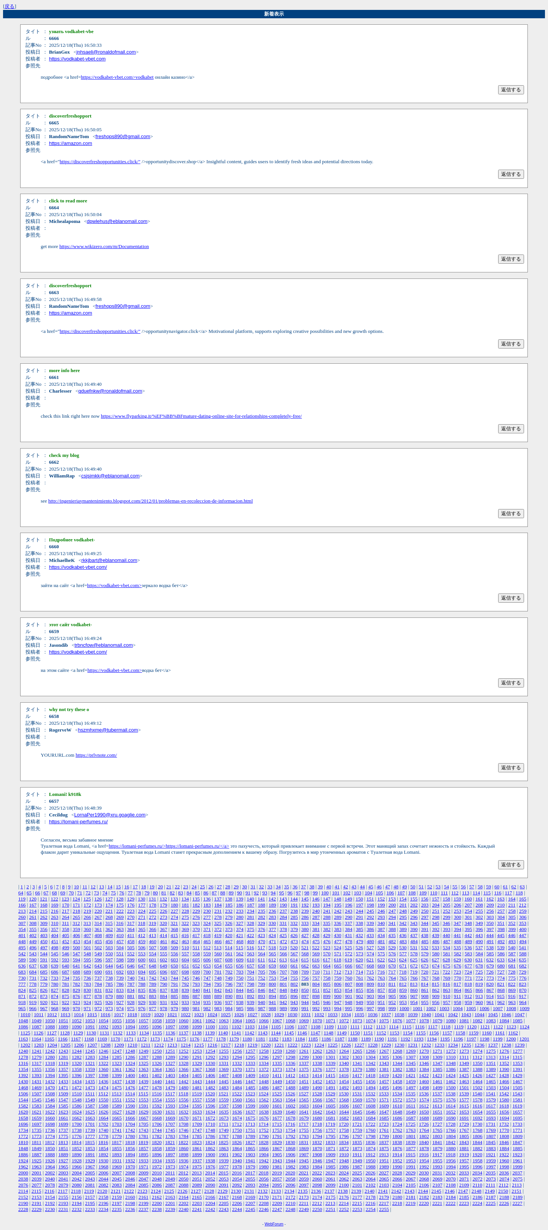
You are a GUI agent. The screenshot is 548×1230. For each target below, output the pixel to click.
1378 (344, 1069)
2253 (357, 1209)
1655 (491, 1112)
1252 (183, 1051)
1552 (130, 1100)
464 (196, 941)
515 (240, 947)
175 (120, 905)
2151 (516, 1191)
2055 (250, 1179)
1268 (397, 1051)
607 (218, 960)
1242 (50, 1051)
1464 (478, 1081)
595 (87, 960)
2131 (249, 1191)
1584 (50, 1106)
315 (109, 923)
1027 (252, 1014)
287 (316, 917)
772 (479, 978)
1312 (477, 1057)
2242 (210, 1209)
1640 (290, 1112)
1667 (143, 1118)
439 (436, 935)
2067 (411, 1179)
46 (379, 886)
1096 (157, 1027)
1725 (411, 1124)
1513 (116, 1093)
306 (523, 917)
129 (131, 899)
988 (272, 1008)
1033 (333, 1014)
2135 (302, 1191)
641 (76, 966)
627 (436, 960)
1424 (451, 1075)
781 (65, 984)
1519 (197, 1093)
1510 (76, 1093)
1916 (424, 1154)
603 (174, 960)
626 (425, 960)
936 (218, 1002)
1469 (36, 1087)
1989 (384, 1167)
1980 (264, 1167)
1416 (344, 1075)
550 (109, 953)
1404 (183, 1075)
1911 (357, 1154)
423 (261, 935)
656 (240, 966)
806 (338, 984)
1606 (344, 1106)
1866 (264, 1148)
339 (370, 923)
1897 (170, 1154)
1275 (491, 1051)
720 (425, 972)
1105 (276, 1027)
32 (261, 886)
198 (370, 905)
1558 (210, 1100)
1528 (317, 1093)
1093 (117, 1027)
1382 (397, 1069)
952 (392, 1002)
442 (468, 935)
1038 (399, 1014)
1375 (304, 1069)
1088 (50, 1027)
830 (87, 990)
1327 (170, 1063)
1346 (424, 1063)
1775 (63, 1136)
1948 (344, 1160)
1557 (197, 1100)
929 (142, 1002)
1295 (250, 1057)
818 (468, 984)
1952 (397, 1160)
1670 (183, 1118)
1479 (170, 1087)
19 (152, 886)
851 (316, 990)
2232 (76, 1209)
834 (131, 990)
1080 (451, 1020)
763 (381, 978)
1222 (293, 1045)
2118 (76, 1191)
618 (337, 960)
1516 (157, 1093)
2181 (411, 1197)
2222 (451, 1203)
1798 (371, 1136)
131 (152, 899)
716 (381, 972)
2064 (371, 1179)
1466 (504, 1081)
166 (22, 905)
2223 (464, 1203)
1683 (357, 1118)
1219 (252, 1045)
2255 (384, 1209)
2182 (424, 1197)
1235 (466, 1045)
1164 (36, 1039)
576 (392, 953)
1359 (90, 1069)
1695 (518, 1118)
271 (142, 917)
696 (163, 972)
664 (327, 966)
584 (479, 953)
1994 (451, 1167)
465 (207, 941)
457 (120, 941)
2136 (316, 1191)
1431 (36, 1081)
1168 (89, 1039)
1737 (63, 1130)
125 (87, 899)
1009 (524, 1008)
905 (392, 996)
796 (229, 984)
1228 (373, 1045)
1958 (478, 1160)
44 (362, 886)
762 (370, 978)
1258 (264, 1051)
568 (305, 953)
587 (512, 953)
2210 (290, 1203)
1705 (143, 1124)
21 (168, 886)
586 (501, 953)
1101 (223, 1027)
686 (55, 972)
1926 (50, 1160)
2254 (371, 1209)
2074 (504, 1179)
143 (283, 899)
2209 (277, 1203)
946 (327, 1002)
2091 (224, 1185)
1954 (424, 1160)
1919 (464, 1154)
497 (44, 947)
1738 (76, 1130)
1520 (210, 1093)
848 (283, 990)
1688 (424, 1118)
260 (22, 917)
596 (98, 960)
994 (338, 1008)
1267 (384, 1051)
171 (76, 905)
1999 (518, 1167)
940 (261, 1002)
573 (359, 953)
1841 (437, 1142)
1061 (197, 1020)
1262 (317, 1051)
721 (436, 972)
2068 (424, 1179)
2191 (36, 1203)
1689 (437, 1118)
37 (303, 886)
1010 (25, 1014)
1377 (331, 1069)
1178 (221, 1039)
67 (45, 893)
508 (163, 947)
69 (63, 893)
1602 (290, 1106)
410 (120, 935)
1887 (36, 1154)
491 (490, 941)
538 (490, 947)
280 (240, 917)
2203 (197, 1203)
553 (142, 953)
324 (207, 923)
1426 (477, 1075)
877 (87, 996)
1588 (103, 1106)
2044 (103, 1179)
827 (55, 990)
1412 (290, 1075)
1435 (90, 1081)
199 (381, 905)
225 (152, 911)
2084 (130, 1185)
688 (76, 972)
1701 (90, 1124)
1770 (504, 1130)
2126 (183, 1191)
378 (283, 929)
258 (512, 911)
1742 (130, 1130)
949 (359, 1002)
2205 (224, 1203)
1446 (237, 1081)
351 (501, 923)
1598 (237, 1106)
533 (436, 947)
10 (76, 886)
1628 (130, 1112)
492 (501, 941)
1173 (155, 1039)
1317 (36, 1063)
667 (359, 966)
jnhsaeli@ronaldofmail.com (106, 52)
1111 (355, 1027)
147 (327, 899)
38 (311, 886)
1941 (250, 1160)
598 (120, 960)
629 (457, 960)
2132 (263, 1191)
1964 (50, 1167)
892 (251, 996)
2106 (424, 1185)
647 (142, 966)
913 (479, 996)
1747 (197, 1130)
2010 (157, 1173)
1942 (264, 1160)
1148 (329, 1033)
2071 (464, 1179)
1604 (317, 1106)
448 (22, 941)
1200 (511, 1039)
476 (327, 941)
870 (523, 990)
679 (490, 966)
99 (315, 893)
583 (468, 953)
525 (348, 947)
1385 (437, 1069)
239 (305, 911)
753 (272, 978)
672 (414, 966)
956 (436, 1002)
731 (33, 978)
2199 (143, 1203)
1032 (319, 1014)
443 (479, 935)
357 (55, 929)
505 (131, 947)
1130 (91, 1033)
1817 (116, 1142)
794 (207, 984)
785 (109, 984)
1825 (223, 1142)
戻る (9, 6)
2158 (103, 1197)
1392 (23, 1075)
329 (261, 923)
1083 (491, 1020)
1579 (491, 1100)
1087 (36, 1027)
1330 (210, 1063)
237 (283, 911)
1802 (424, 1136)
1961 (518, 1160)
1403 (170, 1075)
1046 (506, 1014)
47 (387, 886)
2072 (478, 1179)
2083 (117, 1185)
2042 (76, 1179)
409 (109, 935)
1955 (437, 1160)
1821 (170, 1142)
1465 (491, 1081)
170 (65, 905)
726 (490, 972)
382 (327, 929)
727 (501, 972)
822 (512, 984)
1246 (103, 1051)
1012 (52, 1014)
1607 (357, 1106)
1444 (210, 1081)
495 (22, 947)
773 (490, 978)
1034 (346, 1014)
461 (163, 941)
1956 (451, 1160)
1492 (344, 1087)
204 (436, 905)
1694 (504, 1118)
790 (163, 984)
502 (98, 947)
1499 (437, 1087)
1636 (237, 1112)
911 (457, 996)
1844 (477, 1142)
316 (120, 923)
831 (98, 990)
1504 (504, 1087)
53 (438, 886)
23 (185, 886)
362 (109, 929)
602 (163, 960)
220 (98, 911)
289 (338, 917)
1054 (103, 1020)
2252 (344, 1209)
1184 (300, 1039)
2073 (491, 1179)
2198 (130, 1203)
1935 (170, 1160)
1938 (210, 1160)
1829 (277, 1142)
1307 (411, 1057)
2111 (490, 1185)
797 (240, 984)
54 (446, 886)
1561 (250, 1100)
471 (272, 941)
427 (305, 935)
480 (370, 941)
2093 (250, 1185)
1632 (183, 1112)
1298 (290, 1057)
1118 (446, 1027)
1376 (317, 1069)
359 (76, 929)
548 (87, 953)
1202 (25, 1045)
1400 (130, 1075)
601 (152, 960)
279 (229, 917)
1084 (504, 1020)
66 (37, 893)
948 (348, 1002)
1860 (183, 1148)
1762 (397, 1130)
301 (468, 917)
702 (229, 972)
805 (327, 984)
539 (501, 947)
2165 (197, 1197)
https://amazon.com (70, 143)
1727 (437, 1124)
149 (348, 899)
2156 (76, 1197)
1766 (451, 1130)
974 (120, 1008)
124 (76, 899)
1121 (485, 1027)
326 (229, 923)
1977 (224, 1167)
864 (457, 990)
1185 (313, 1039)
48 (395, 886)
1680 (317, 1118)
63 (522, 886)
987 (261, 1008)
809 (370, 984)
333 (305, 923)
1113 (381, 1027)
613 (283, 960)
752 (261, 978)
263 (55, 917)
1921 (490, 1154)
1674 (237, 1118)
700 (207, 972)
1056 (130, 1020)
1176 (194, 1039)
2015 (223, 1173)
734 (65, 978)
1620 (23, 1112)
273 (163, 917)
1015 (92, 1014)
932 (174, 1002)
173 (98, 905)
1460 (424, 1081)
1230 (399, 1045)
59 (488, 886)
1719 (330, 1124)
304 (501, 917)
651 (185, 966)
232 (229, 911)
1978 (237, 1167)
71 (79, 893)
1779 (117, 1136)
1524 (264, 1093)
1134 (144, 1033)
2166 (210, 1197)
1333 (250, 1063)
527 (370, 947)
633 (501, 960)
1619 (518, 1106)
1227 (359, 1045)
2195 (90, 1203)
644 (109, 966)
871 (22, 996)
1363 (143, 1069)
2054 (237, 1179)
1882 (478, 1148)
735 (76, 978)
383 (338, 929)
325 (218, 923)
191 (294, 905)
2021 (304, 1173)
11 (84, 886)
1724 (397, 1124)
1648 (397, 1112)
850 (305, 990)
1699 (63, 1124)
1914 (397, 1154)
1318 (50, 1063)
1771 (518, 1130)
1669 (170, 1118)
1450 (290, 1081)
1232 (426, 1045)
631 (479, 960)
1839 (411, 1142)
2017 (250, 1173)
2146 (450, 1191)
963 (512, 1002)
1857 (143, 1148)
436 (403, 935)
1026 (239, 1014)
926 (109, 1002)
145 (305, 899)
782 (76, 984)
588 (523, 953)
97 (298, 893)
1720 (344, 1124)
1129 (78, 1033)
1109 (329, 1027)
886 (185, 996)
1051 (63, 1020)
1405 (197, 1075)
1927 (63, 1160)
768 (436, 978)
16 (126, 886)
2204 (210, 1203)
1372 (264, 1069)
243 (348, 911)
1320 (76, 1063)
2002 (50, 1173)
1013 (65, 1014)
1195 (445, 1039)
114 (476, 893)
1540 (477, 1093)
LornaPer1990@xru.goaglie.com (109, 815)
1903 (250, 1154)
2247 (277, 1209)
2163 (170, 1197)
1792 (290, 1136)
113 (465, 893)
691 (109, 972)
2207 (250, 1203)
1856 (130, 1148)
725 (479, 972)
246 (381, 911)
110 (433, 893)
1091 (90, 1027)
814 (425, 984)
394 (457, 929)
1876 (397, 1148)
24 (193, 886)
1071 (331, 1020)
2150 (503, 1191)
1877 (411, 1148)
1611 (411, 1106)
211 (511, 905)
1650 (424, 1112)
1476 (130, 1087)
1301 (331, 1057)
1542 (504, 1093)
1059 (170, 1020)
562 (240, 953)
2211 (304, 1203)
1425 (464, 1075)
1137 (184, 1033)
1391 (518, 1069)
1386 (451, 1069)
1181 (261, 1039)
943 (294, 1002)
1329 (197, 1063)
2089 (197, 1185)
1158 (460, 1033)
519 (283, 947)
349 (479, 923)
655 (229, 966)
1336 (290, 1063)
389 (403, 929)
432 (359, 935)
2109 (464, 1185)
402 (33, 935)
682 (523, 966)
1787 (224, 1136)
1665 (117, 1118)
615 (305, 960)
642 (87, 966)
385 (359, 929)
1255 (224, 1051)
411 (130, 935)
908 (425, 996)
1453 (331, 1081)
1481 (197, 1087)
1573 (411, 1100)
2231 (63, 1209)
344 (425, 923)
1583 (36, 1106)
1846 (504, 1142)
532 (425, 947)
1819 (143, 1142)
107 (401, 893)
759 (338, 978)
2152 (23, 1197)
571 (338, 953)
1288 (157, 1057)
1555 (170, 1100)
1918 (451, 1154)
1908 (317, 1154)
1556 (183, 1100)
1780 (130, 1136)
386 (370, 929)
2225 (490, 1203)
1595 (197, 1106)
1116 (419, 1027)
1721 (357, 1124)
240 (316, 911)
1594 (183, 1106)
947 (338, 1002)
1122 (498, 1027)
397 (490, 929)
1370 (237, 1069)
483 (403, 941)
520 (294, 947)
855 (359, 990)
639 (55, 966)
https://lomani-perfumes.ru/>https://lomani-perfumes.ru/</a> (169, 846)
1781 (143, 1136)
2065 (384, 1179)
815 (436, 984)
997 (370, 1008)
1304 (371, 1057)
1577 (464, 1100)
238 (294, 911)
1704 (130, 1124)
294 (392, 917)
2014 (210, 1173)
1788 (237, 1136)
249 (414, 911)
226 (163, 911)
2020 (290, 1173)
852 (327, 990)
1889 (63, 1154)
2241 (197, 1209)
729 (523, 972)
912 (468, 996)
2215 (357, 1203)
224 (142, 911)
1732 (504, 1124)
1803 (437, 1136)
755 (294, 978)
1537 (437, 1093)
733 (55, 978)
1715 (277, 1124)
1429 (518, 1075)
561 (229, 953)
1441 (170, 1081)
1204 (52, 1045)
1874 (371, 1148)
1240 (23, 1051)
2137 (330, 1191)
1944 (290, 1160)
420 (229, 935)
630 (468, 960)
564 (261, 953)
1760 (371, 1130)
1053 (90, 1020)
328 (250, 923)
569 (316, 953)
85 (197, 893)
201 (403, 905)
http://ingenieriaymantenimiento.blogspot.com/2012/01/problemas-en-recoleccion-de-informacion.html (150, 501)
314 (98, 923)
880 (120, 996)
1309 (437, 1057)
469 (251, 941)
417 (196, 935)
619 (348, 960)
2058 (290, 1179)
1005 (471, 1008)
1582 (23, 1106)
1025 (226, 1014)
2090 (210, 1185)
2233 (90, 1209)
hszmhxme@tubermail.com (108, 730)
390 (414, 929)
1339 (331, 1063)
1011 (39, 1014)
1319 (63, 1063)
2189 (518, 1197)
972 (98, 1008)
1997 (491, 1167)
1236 (479, 1045)
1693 (491, 1118)
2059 (304, 1179)
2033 (464, 1173)
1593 (170, 1106)
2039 (36, 1179)
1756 (317, 1130)
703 (240, 972)
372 (218, 929)
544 (44, 953)
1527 (304, 1093)
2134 (289, 1191)
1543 (518, 1093)
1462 (451, 1081)
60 (496, 886)
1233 (439, 1045)
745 (185, 978)
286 (305, 917)
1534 (397, 1093)
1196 (458, 1039)
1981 (277, 1167)
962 (501, 1002)
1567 (331, 1100)
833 (120, 990)
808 (359, 984)
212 (523, 905)
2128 (209, 1191)
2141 (383, 1191)
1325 (143, 1063)
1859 (170, 1148)
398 (501, 929)
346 (446, 923)
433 (370, 935)
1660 (50, 1118)
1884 (504, 1148)
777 (22, 984)
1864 (237, 1148)
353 (523, 923)
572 (348, 953)
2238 (157, 1209)
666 (348, 966)
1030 (293, 1014)
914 (490, 996)
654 (218, 966)
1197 (471, 1039)
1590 (130, 1106)
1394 (50, 1075)
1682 (344, 1118)
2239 (170, 1209)
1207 (92, 1045)
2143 (409, 1191)
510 (185, 947)
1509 (63, 1093)
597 (109, 960)
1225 (333, 1045)
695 (152, 972)
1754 (290, 1130)
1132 (118, 1033)
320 (163, 923)
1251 (170, 1051)
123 (65, 899)
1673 (224, 1118)
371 (207, 929)
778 (33, 984)
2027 (384, 1173)
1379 (357, 1069)
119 (21, 899)
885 (174, 996)
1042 (453, 1014)
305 (512, 917)
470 (261, 941)
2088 (183, 1185)
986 (251, 1008)
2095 (277, 1185)
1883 (491, 1148)
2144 (423, 1191)
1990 (397, 1167)
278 (218, 917)
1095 (143, 1027)
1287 (143, 1057)
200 (392, 905)
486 (436, 941)
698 (185, 972)
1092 (103, 1027)
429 (327, 935)
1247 (117, 1051)
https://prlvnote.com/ (96, 755)
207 (468, 905)
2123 (142, 1191)
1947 (331, 1160)
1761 (384, 1130)
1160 (487, 1033)
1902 (237, 1154)
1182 (274, 1039)
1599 (250, 1106)
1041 (439, 1014)
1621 (36, 1112)
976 (142, 1008)
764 (392, 978)
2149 (490, 1191)
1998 (504, 1167)
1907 (304, 1154)
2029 (411, 1173)
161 (479, 899)
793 (196, 984)
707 (283, 972)
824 (22, 990)
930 (152, 1002)
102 (346, 893)
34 (278, 886)
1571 (384, 1100)
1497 (411, 1087)
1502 (478, 1087)
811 (392, 984)
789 (152, 984)
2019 (277, 1173)
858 (392, 990)
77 (129, 893)
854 (348, 990)
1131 (105, 1033)
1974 (183, 1167)
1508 (50, 1093)
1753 (277, 1130)
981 (196, 1008)
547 (76, 953)
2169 (250, 1197)
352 (512, 923)
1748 (210, 1130)
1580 (504, 1100)
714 (359, 972)
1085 (518, 1020)
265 (76, 917)
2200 (157, 1203)
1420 (397, 1075)
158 (446, 899)
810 (381, 984)
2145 (436, 1191)
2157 (90, 1197)
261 (33, 917)
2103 (384, 1185)
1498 (424, 1087)
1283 (90, 1057)
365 (142, 929)
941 (272, 1002)
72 (88, 893)
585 (490, 953)
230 (207, 911)
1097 (170, 1027)
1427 (490, 1075)
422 (250, 935)
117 (508, 893)
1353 (518, 1063)
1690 (451, 1118)
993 (327, 1008)
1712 (237, 1124)
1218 (239, 1045)
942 (283, 1002)
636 (22, 966)
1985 (331, 1167)
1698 (50, 1124)
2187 (491, 1197)
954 (414, 1002)
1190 (379, 1039)
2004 (76, 1173)
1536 (424, 1093)
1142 (250, 1033)
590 (33, 960)
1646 (371, 1112)
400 (523, 929)
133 (174, 899)
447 (523, 935)
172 (87, 905)
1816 (103, 1142)
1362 (130, 1069)
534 (446, 947)
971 (87, 1008)
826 (44, 990)
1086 (23, 1027)
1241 (36, 1051)
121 (44, 899)
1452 (317, 1081)
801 (283, 984)
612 (272, 960)
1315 (518, 1057)
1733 (518, 1124)
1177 (208, 1039)
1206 (79, 1045)
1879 (437, 1148)
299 (447, 917)
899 (327, 996)
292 (370, 917)
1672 (210, 1118)
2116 (49, 1191)
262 (44, 917)
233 (240, 911)
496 (33, 947)
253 (457, 911)
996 (359, 1008)
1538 (451, 1093)
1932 (130, 1160)
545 (55, 953)
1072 (344, 1020)
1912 (370, 1154)
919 (33, 1002)
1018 (132, 1014)
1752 (264, 1130)
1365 (170, 1069)
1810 (23, 1142)
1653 (464, 1112)
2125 (169, 1191)
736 (87, 978)
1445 (224, 1081)
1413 (304, 1075)
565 (272, 953)
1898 (183, 1154)
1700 (76, 1124)
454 (87, 941)
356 (44, 929)
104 (368, 893)
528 (381, 947)
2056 (264, 1179)
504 (120, 947)
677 (468, 966)
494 (523, 941)
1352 (504, 1063)
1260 (290, 1051)
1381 (384, 1069)
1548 (76, 1100)
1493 (357, 1087)
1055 (117, 1020)
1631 (170, 1112)
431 (348, 935)
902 (359, 996)
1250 (157, 1051)
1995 (464, 1167)
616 (316, 960)
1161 (500, 1033)
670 (392, 966)
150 (359, 899)
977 (152, 1008)
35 (286, 886)
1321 (90, 1063)
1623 (63, 1112)
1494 (371, 1087)
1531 (357, 1093)
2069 (437, 1179)
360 (87, 929)
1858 (157, 1148)
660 (283, 966)
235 (261, 911)
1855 (117, 1148)
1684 (371, 1118)
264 (65, 917)
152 (381, 899)
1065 (250, 1020)
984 (229, 1008)
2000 (23, 1173)
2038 (23, 1179)
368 (174, 929)
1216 (212, 1045)
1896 (157, 1154)
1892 (103, 1154)
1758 (344, 1130)
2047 (143, 1179)
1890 (76, 1154)
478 (348, 941)
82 (172, 893)
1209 (119, 1045)
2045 (117, 1179)
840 (196, 990)
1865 (250, 1148)
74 (104, 893)
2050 (183, 1179)
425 (283, 935)
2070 (451, 1179)
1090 (76, 1027)
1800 (397, 1136)
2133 (276, 1191)
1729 (464, 1124)
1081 (464, 1020)
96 (290, 893)
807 (348, 984)
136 (207, 899)
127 (109, 899)
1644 (344, 1112)
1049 (36, 1020)
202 (414, 905)
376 (261, 929)
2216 (370, 1203)
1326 (157, 1063)
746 (196, 978)
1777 (90, 1136)
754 (283, 978)
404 (55, 935)
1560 (237, 1100)
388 (392, 929)
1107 (302, 1027)
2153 (36, 1197)
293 (381, 917)
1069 (304, 1020)
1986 (344, 1167)
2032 (451, 1173)
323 (196, 923)
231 (218, 911)
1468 (23, 1087)
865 (468, 990)
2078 (50, 1185)
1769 (491, 1130)
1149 (342, 1033)
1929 (90, 1160)
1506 (23, 1093)
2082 (103, 1185)
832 (109, 990)
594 (76, 960)
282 (261, 917)
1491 (331, 1087)
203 (425, 905)
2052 (210, 1179)
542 (22, 953)
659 (272, 966)
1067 (277, 1020)
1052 (76, 1020)
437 (413, 935)
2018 (264, 1173)
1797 (357, 1136)
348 (468, 923)
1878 (424, 1148)
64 (20, 893)
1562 (264, 1100)
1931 (117, 1160)
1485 (250, 1087)
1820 (157, 1142)
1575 (437, 1100)
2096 (290, 1185)
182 (196, 905)
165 (523, 899)
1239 (519, 1045)
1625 (90, 1112)
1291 (197, 1057)
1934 (157, 1160)
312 (76, 923)
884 (163, 996)
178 (152, 905)
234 (251, 911)
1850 (50, 1148)
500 (76, 947)
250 (425, 911)
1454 (344, 1081)
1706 (157, 1124)
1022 (186, 1014)
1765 (437, 1130)
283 (272, 917)
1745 (170, 1130)
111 (444, 893)
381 (316, 929)
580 (436, 953)
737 (98, 978)
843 (229, 990)
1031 (306, 1014)
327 (240, 923)
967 (44, 1008)
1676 (264, 1118)
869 (512, 990)
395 (468, 929)
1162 (513, 1033)
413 (152, 935)
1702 (103, 1124)
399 (512, 929)
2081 (90, 1185)
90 (239, 893)
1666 (130, 1118)
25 (202, 886)
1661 (63, 1118)
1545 (36, 1100)
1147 (315, 1033)
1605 (331, 1106)
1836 (370, 1142)
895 (283, 996)
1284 (103, 1057)
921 (55, 1002)
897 (305, 996)
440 (446, 935)
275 (185, 917)
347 (457, 923)
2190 (23, 1203)
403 (44, 935)
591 (44, 960)
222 (120, 911)
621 (370, 960)
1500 (451, 1087)
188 (261, 905)
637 (33, 966)
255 (479, 911)
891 (240, 996)
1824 (210, 1142)
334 (316, 923)
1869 (304, 1148)
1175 (181, 1039)
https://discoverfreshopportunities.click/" (100, 161)
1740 (103, 1130)
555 (163, 953)
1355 (36, 1069)
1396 (76, 1075)
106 (390, 893)
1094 (130, 1027)
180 (174, 905)
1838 (397, 1142)
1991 (411, 1167)
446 (512, 935)
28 (227, 886)
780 (55, 984)
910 (447, 996)
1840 (424, 1142)
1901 (224, 1154)
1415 (330, 1075)
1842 (451, 1142)
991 (305, 1008)
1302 (344, 1057)
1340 (344, 1063)
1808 (504, 1136)
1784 (183, 1136)
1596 (210, 1106)
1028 (266, 1014)
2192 (50, 1203)
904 (381, 996)
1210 (132, 1045)
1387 (464, 1069)
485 (425, 941)
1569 (357, 1100)
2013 (197, 1173)
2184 (451, 1197)
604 (185, 960)
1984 (317, 1167)
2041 (63, 1179)
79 (147, 893)
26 (211, 886)
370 (196, 929)
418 (207, 935)
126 (98, 899)
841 (207, 990)
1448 (264, 1081)
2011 (170, 1173)
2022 (317, 1173)
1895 (143, 1154)
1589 (117, 1106)
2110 (478, 1185)
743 (163, 978)
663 (316, 966)
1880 (451, 1148)
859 (403, 990)
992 (316, 1008)
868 (501, 990)
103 (358, 893)
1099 (197, 1027)
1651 (437, 1112)
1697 (36, 1124)
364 (131, 929)
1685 (384, 1118)
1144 (276, 1033)
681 (512, 966)
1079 (437, 1020)
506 (142, 947)
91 (247, 893)
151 (370, 899)
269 (120, 917)
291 (359, 917)
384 (348, 929)
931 (163, 1002)
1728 (451, 1124)
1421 (411, 1075)
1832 (317, 1142)
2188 (504, 1197)
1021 (172, 1014)
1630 (157, 1112)
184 (218, 905)
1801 (411, 1136)
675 (447, 966)
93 (264, 893)
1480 (183, 1087)
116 (497, 893)
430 (337, 935)
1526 (290, 1093)
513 (218, 947)
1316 (23, 1063)
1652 (451, 1112)
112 (455, 893)
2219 (411, 1203)
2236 (130, 1209)
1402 (157, 1075)
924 (87, 1002)
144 (294, 899)
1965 (63, 1167)
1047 (519, 1014)
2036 (504, 1173)
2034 (477, 1173)
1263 (331, 1051)
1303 (357, 1057)
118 (519, 893)
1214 (186, 1045)
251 (436, 911)
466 (218, 941)
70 (71, 893)
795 (218, 984)
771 (468, 978)
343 (413, 923)
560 (218, 953)
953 (403, 1002)
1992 (424, 1167)
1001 (417, 1008)
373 (229, 929)
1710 (210, 1124)
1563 (277, 1100)
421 (240, 935)
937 (229, 1002)
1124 (525, 1027)
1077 (411, 1020)
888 (207, 996)
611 (261, 960)
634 (512, 960)
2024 (344, 1173)
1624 (76, 1112)
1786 (210, 1136)
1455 (357, 1081)
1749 (224, 1130)
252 (447, 911)
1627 (117, 1112)
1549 (90, 1100)
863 (447, 990)
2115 (36, 1191)
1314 (504, 1057)
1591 (143, 1106)
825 (33, 990)
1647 (384, 1112)
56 (463, 886)
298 (436, 917)
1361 (117, 1069)
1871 (331, 1148)
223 (131, 911)
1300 (317, 1057)
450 (44, 941)
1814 (76, 1142)
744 (174, 978)
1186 (326, 1039)
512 (207, 947)
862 (436, 990)
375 (251, 929)
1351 (491, 1063)
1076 (397, 1020)
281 (251, 917)
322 (185, 923)
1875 (384, 1148)
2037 (518, 1173)
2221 (437, 1203)
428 (316, 935)
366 (152, 929)
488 (457, 941)
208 (479, 905)
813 (413, 984)
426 (294, 935)
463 (185, 941)
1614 (451, 1106)
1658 (23, 1118)
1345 (411, 1063)
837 (163, 990)
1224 (319, 1045)
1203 (39, 1045)
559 (207, 953)
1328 (183, 1063)
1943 (277, 1160)
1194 (432, 1039)
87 (214, 893)
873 (44, 996)
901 (348, 996)
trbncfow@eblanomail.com (104, 645)
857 (381, 990)
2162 (157, 1197)
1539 (464, 1093)
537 (479, 947)
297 (425, 917)
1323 (117, 1063)
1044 (479, 1014)
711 (326, 972)
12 (93, 886)
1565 (304, 1100)
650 (174, 966)
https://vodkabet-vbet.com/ (78, 567)
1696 (23, 1124)
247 (392, 911)
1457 (384, 1081)
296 (414, 917)
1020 (159, 1014)
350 (490, 923)
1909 (331, 1154)
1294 (237, 1057)
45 (370, 886)
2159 (117, 1197)
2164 (183, 1197)
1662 (76, 1118)
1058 (157, 1020)
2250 (317, 1209)
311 (65, 923)
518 (272, 947)
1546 (50, 1100)
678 (479, 966)
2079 (63, 1185)
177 (142, 905)
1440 (157, 1081)
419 (218, 935)
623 (392, 960)
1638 (264, 1112)
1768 (478, 1130)
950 (370, 1002)
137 (218, 899)
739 (120, 978)
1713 (250, 1124)
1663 (90, 1118)
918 (22, 1002)
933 (185, 1002)
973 (109, 1008)
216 (55, 911)
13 (101, 886)
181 (185, 905)
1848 (23, 1148)
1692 (478, 1118)
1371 (250, 1069)
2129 (223, 1191)
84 (188, 893)
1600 (264, 1106)
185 (229, 905)
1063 (224, 1020)
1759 (357, 1130)
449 (33, 941)
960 (479, 1002)
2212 (317, 1203)
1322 (103, 1063)
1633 (197, 1112)
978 (163, 1008)
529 (392, 947)
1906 (290, 1154)
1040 (426, 1014)
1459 (411, 1081)
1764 (424, 1130)
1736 (50, 1130)
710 (316, 972)
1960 (504, 1160)
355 (33, 929)
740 (131, 978)
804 (316, 984)
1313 (490, 1057)
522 (316, 947)
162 (490, 899)
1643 (331, 1112)
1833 (330, 1142)
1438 (130, 1081)
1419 (384, 1075)
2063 (357, 1179)
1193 (419, 1039)
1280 (50, 1057)
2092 (237, 1185)
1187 (339, 1039)
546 (65, 953)
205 (447, 905)
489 (468, 941)
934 (196, 1002)
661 (294, 966)
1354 (23, 1069)
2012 (183, 1173)
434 (381, 935)
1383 (411, 1069)
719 (413, 972)
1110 (342, 1027)
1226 (346, 1045)
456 (109, 941)
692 (120, 972)
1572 (397, 1100)
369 (185, 929)
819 (479, 984)
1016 (105, 1014)
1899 (197, 1154)
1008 (511, 1008)
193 (316, 905)
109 (423, 893)
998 (381, 1008)
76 (121, 893)
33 (269, 886)
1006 (484, 1008)
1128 (65, 1033)
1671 (197, 1118)
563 (251, 953)
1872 (344, 1148)
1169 (102, 1039)
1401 (143, 1075)
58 (480, 886)
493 (512, 941)
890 (229, 996)
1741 (117, 1130)
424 (272, 935)
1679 (304, 1118)
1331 (224, 1063)
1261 (304, 1051)
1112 (368, 1027)
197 (359, 905)
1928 (76, 1160)
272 (152, 917)
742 (152, 978)
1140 (223, 1033)
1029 (279, 1014)
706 (272, 972)
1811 (36, 1142)
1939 (224, 1160)
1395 (63, 1075)
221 (109, 911)
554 (152, 953)
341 (392, 923)
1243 (63, 1051)
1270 (424, 1051)
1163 (23, 1039)
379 (294, 929)
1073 (357, 1020)
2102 (371, 1185)
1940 (237, 1160)
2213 (330, 1203)
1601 (277, 1106)
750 (240, 978)
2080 (76, 1185)
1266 (371, 1051)
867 (490, 990)
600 (142, 960)
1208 (106, 1045)
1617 (490, 1106)
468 (240, 941)
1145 (289, 1033)
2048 (157, 1179)
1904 (264, 1154)
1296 (264, 1057)
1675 (250, 1118)
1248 (130, 1051)
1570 (371, 1100)
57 (471, 886)
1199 (498, 1039)
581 (447, 953)
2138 (343, 1191)
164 (512, 899)
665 (338, 966)
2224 (477, 1203)
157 (436, 899)
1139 (210, 1033)
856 (370, 990)
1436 (103, 1081)
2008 (130, 1173)
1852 (76, 1148)
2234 (103, 1209)
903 (370, 996)
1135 (157, 1033)
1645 (357, 1112)
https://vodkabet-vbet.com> (114, 585)
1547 (63, 1100)
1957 (464, 1160)
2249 (304, 1209)
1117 (433, 1027)
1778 (103, 1136)
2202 (183, 1203)
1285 (117, 1057)
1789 (250, 1136)
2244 (237, 1209)
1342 (371, 1063)
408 (98, 935)
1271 (437, 1051)
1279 (36, 1057)
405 (65, 935)
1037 (386, 1014)
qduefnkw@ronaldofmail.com (110, 391)
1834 (344, 1142)
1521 (223, 1093)
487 (447, 941)
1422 (424, 1075)
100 (325, 893)
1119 (459, 1027)
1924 (23, 1160)
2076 (23, 1185)
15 (118, 886)
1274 (478, 1051)
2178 (371, 1197)
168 (44, 905)
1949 (357, 1160)
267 (98, 917)
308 (33, 923)
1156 (434, 1033)
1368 (210, 1069)
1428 (504, 1075)
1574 (424, 1100)
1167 (76, 1039)
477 (338, 941)
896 (294, 996)
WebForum (273, 1224)
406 (76, 935)
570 (327, 953)
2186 (478, 1197)
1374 (290, 1069)
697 (174, 972)
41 (337, 886)
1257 (250, 1051)
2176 (344, 1197)
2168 (237, 1197)
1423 (437, 1075)
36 (295, 886)
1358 (76, 1069)
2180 (397, 1197)
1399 (117, 1075)
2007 (117, 1173)
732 (44, 978)
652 (196, 966)
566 (283, 953)
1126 (39, 1033)
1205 (65, 1045)
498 (55, 947)
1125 (25, 1033)
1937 (197, 1160)
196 (348, 905)
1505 (518, 1087)
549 (98, 953)
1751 (250, 1130)
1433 (63, 1081)
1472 (76, 1087)
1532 (370, 1093)
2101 (357, 1185)
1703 (117, 1124)
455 (98, 941)
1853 (90, 1148)
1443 (197, 1081)
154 (403, 899)
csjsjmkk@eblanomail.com (110, 476)
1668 (157, 1118)
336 (337, 923)
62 (513, 886)
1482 (210, 1087)
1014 (79, 1014)
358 (65, 929)
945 (316, 1002)
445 (501, 935)
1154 (408, 1033)
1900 (210, 1154)
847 (272, 990)
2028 (397, 1173)
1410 (264, 1075)
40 (328, 886)
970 (76, 1008)
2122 (129, 1191)
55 (454, 886)
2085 (143, 1185)
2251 (331, 1209)
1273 (464, 1051)
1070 (317, 1020)
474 (305, 941)
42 (345, 886)
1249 (143, 1051)
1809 (518, 1136)
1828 (264, 1142)
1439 (143, 1081)
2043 (90, 1179)
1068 (290, 1020)
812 (403, 984)
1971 (143, 1167)
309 (44, 923)
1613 (437, 1106)
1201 (524, 1039)
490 (479, 941)
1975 (197, 1167)
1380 (371, 1069)
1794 (317, 1136)
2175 (331, 1197)
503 (109, 947)
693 (131, 972)
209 (490, 905)
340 (381, 923)
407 (87, 935)
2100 (344, 1185)
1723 (384, 1124)
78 (138, 893)
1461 (437, 1081)
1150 (355, 1033)
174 (109, 905)
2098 (317, 1185)
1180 (247, 1039)
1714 (264, 1124)
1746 (183, 1130)
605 (196, 960)
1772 (23, 1136)
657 (251, 966)
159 (457, 899)
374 (240, 929)
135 (196, 899)
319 (152, 923)
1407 (224, 1075)
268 (109, 917)
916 (512, 996)
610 (251, 960)
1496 (397, 1087)
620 (359, 960)
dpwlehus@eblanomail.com (117, 221)
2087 (170, 1185)
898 (316, 996)
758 (327, 978)
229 (196, 911)
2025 (357, 1173)
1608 (371, 1106)
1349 (464, 1063)
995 (348, 1008)
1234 (453, 1045)
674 (436, 966)
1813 (63, 1142)
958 (457, 1002)
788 (142, 984)
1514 (130, 1093)
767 (425, 978)
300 (457, 917)
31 (252, 886)
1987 (357, 1167)
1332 (237, 1063)
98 (306, 893)
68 (54, 893)
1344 (397, 1063)
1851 (63, 1148)
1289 (170, 1057)
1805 (464, 1136)
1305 (384, 1057)
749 (229, 978)
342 (403, 923)
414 (163, 935)
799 (261, 984)
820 (490, 984)
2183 (437, 1197)
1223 (306, 1045)
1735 (36, 1130)
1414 (317, 1075)
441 (457, 935)
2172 (290, 1197)
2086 (157, 1185)
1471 (63, 1087)
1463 (464, 1081)
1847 (518, 1142)
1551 (117, 1100)
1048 (23, 1020)
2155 (63, 1197)
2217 (384, 1203)
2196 (103, 1203)
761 (359, 978)
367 (163, 929)
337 (348, 923)
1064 (237, 1020)
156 (425, 899)
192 (305, 905)
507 (152, 947)
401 (22, 935)
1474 (103, 1087)
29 (236, 886)
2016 (237, 1173)
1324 (130, 1063)
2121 (116, 1191)
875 (65, 996)
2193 (63, 1203)
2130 (236, 1191)
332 (294, 923)
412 (141, 935)
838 (174, 990)
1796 (344, 1136)
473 (294, 941)
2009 (143, 1173)
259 (523, 911)
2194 (76, 1203)
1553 (143, 1100)
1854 (103, 1148)
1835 (357, 1142)
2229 (36, 1209)
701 (218, 972)
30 (244, 886)
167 (33, 905)
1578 (478, 1100)
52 (429, 886)
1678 (290, 1118)
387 (381, 929)
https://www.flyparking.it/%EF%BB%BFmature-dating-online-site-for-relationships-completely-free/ (201, 416)
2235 (117, 1209)
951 (381, 1002)
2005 (90, 1173)
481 (381, 941)
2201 (170, 1203)
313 (87, 923)
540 (512, 947)
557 (185, 953)
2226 (504, 1203)
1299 (304, 1057)
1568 (344, 1100)
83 (180, 893)
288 (327, 917)
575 (381, 953)
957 (447, 1002)
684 (33, 972)
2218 (397, 1203)
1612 (424, 1106)
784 (98, 984)
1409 (250, 1075)
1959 (491, 1160)
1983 (304, 1167)
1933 (143, 1160)
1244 (76, 1051)
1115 (406, 1027)
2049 (170, 1179)
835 (142, 990)
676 (457, 966)
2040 (50, 1179)
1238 (506, 1045)
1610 (397, 1106)
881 (131, 996)
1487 (277, 1087)
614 (294, 960)
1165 (49, 1039)
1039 (413, 1014)
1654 (478, 1112)
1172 (142, 1039)
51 (421, 886)
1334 (264, 1063)
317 (131, 923)
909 (436, 996)
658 (261, 966)
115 (487, 893)
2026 (370, 1173)
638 (44, 966)
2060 (317, 1179)
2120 (102, 1191)
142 (272, 899)
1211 (146, 1045)
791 (174, 984)
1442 (183, 1081)
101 (336, 893)
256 (490, 911)
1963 (36, 1167)
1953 (411, 1160)
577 (403, 953)
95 (281, 893)
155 (413, 899)
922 (65, 1002)
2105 (411, 1185)
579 (425, 953)
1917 (437, 1154)
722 (446, 972)
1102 (237, 1027)
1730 (477, 1124)
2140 (369, 1191)
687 (65, 972)
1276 (504, 1051)
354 (22, 929)
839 (185, 990)
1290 (183, 1057)
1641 (304, 1112)
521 (305, 947)
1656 (504, 1112)
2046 (130, 1179)
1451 (304, 1081)
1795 (331, 1136)
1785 (197, 1136)
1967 (90, 1167)
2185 (464, 1197)
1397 (90, 1075)
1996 (478, 1167)
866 (479, 990)
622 (381, 960)
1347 (437, 1063)
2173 (304, 1197)
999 (392, 1008)
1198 (484, 1039)
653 (207, 966)
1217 (226, 1045)
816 (446, 984)
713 (348, 972)
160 (468, 899)
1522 (237, 1093)
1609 (384, 1106)
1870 (317, 1148)
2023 (330, 1173)
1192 (406, 1039)
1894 (130, 1154)
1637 (250, 1112)
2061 (331, 1179)
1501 (464, 1087)
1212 (159, 1045)
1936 (183, 1160)
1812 (50, 1142)
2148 (476, 1191)
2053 (224, 1179)
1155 (421, 1033)
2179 (384, 1197)
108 (412, 893)
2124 (156, 1191)
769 (447, 978)
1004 (458, 1008)
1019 (145, 1014)
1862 (210, 1148)
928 (131, 1002)
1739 (90, 1130)
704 (251, 972)
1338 (317, 1063)
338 (359, 923)
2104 (397, 1185)
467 (229, 941)
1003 (444, 1008)
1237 (493, 1045)
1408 (237, 1075)
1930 (103, 1160)
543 (33, 953)
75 (113, 893)
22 (177, 886)
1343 (384, 1063)
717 (392, 972)
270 (131, 917)
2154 (50, 1197)
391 (425, 929)
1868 (290, 1148)
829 (76, 990)
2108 (451, 1185)
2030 (424, 1173)
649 (163, 966)
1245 (90, 1051)
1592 (157, 1106)
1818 (130, 1142)
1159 (474, 1033)
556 (174, 953)
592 (55, 960)
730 (22, 978)
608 (229, 960)
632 (490, 960)
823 (523, 984)
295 (403, 917)
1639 (277, 1112)
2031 (437, 1173)
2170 (264, 1197)
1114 (393, 1027)
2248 (290, 1209)
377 (272, 929)
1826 (237, 1142)
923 (76, 1002)
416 (185, 935)
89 (231, 893)
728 (512, 972)
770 (457, 978)
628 (446, 960)
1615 (464, 1106)
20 (160, 886)
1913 (384, 1154)
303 (490, 917)
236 (272, 911)
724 (468, 972)
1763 (411, 1130)
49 (404, 886)
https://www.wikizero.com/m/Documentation (104, 246)
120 (33, 899)
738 (109, 978)
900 (338, 996)
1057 (143, 1020)
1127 (52, 1033)
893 (261, 996)
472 (283, 941)
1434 (76, 1081)
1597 (224, 1106)
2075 (518, 1179)
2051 (197, 1179)
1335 (277, 1063)
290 (348, 917)
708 (294, 972)
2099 (331, 1185)
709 (305, 972)
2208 (264, 1203)
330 (272, 923)
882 (142, 996)
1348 (451, 1063)
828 (65, 990)
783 (87, 984)
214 (33, 911)
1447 (250, 1081)
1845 (490, 1142)
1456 (371, 1081)
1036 (373, 1014)
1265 (357, 1051)
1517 (170, 1093)
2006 (103, 1173)
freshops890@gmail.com (123, 136)
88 (222, 893)
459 (142, 941)
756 (305, 978)
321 (174, 923)
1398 (103, 1075)
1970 (130, 1167)
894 (272, 996)
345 (436, 923)
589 (22, 960)
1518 (183, 1093)
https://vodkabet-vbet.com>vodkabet (117, 77)
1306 (397, 1057)
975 (131, 1008)
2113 (517, 1185)
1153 (395, 1033)
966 (33, 1008)
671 (403, 966)
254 (468, 911)
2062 (344, 1179)
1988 (371, 1167)
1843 (464, 1142)
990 (294, 1008)
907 (414, 996)
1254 (210, 1051)
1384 (424, 1069)
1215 (199, 1045)
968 (55, 1008)
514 (229, 947)
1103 (250, 1027)
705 (261, 972)
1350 (478, 1063)
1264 (344, 1051)
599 (131, 960)
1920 (477, 1154)
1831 (304, 1142)
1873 (357, 1148)
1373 (277, 1069)
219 (87, 911)
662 (305, 966)
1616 (477, 1106)
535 (457, 947)
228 (185, 911)
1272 (451, 1051)
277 (207, 917)
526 (359, 947)
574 (370, 953)
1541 (490, 1093)
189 (272, 905)
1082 (478, 1020)
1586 (76, 1106)
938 (240, 1002)
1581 (518, 1100)
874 (55, 996)
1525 (277, 1093)
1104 (263, 1027)
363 (120, 929)
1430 (23, 1081)
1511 (90, 1093)
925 (98, 1002)
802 (294, 984)
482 (392, 941)
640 (65, 966)
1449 (277, 1081)
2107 (437, 1185)
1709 (197, 1124)
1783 (170, 1136)
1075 (384, 1020)
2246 (264, 1209)
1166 (63, 1039)
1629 (143, 1112)
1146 (302, 1033)
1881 (464, 1148)
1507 (36, 1093)
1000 (404, 1008)
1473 (90, 1087)
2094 (264, 1185)
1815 (90, 1142)
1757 (331, 1130)
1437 (117, 1081)
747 (207, 978)
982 (207, 1008)
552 (131, 953)
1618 (504, 1106)
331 (283, 923)
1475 (117, 1087)
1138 (197, 1033)
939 (251, 1002)
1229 (386, 1045)
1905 (277, 1154)
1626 (103, 1112)
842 (218, 990)
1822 (183, 1142)
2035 (490, 1173)
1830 (290, 1142)
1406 (210, 1075)
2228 (23, 1209)
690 (98, 972)
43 (353, 886)
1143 (263, 1033)
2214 (344, 1203)
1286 (130, 1057)
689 (87, 972)
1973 (170, 1167)
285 (294, 917)
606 (207, 960)
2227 (518, 1203)
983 (218, 1008)
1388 (478, 1069)
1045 (493, 1014)
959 (468, 1002)
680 (501, 966)
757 (316, 978)
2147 (463, 1191)
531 (413, 947)
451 (55, 941)
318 (141, 923)
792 (185, 984)
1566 (317, 1100)
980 (185, 1008)
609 (240, 960)
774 (501, 978)
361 (98, 929)
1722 (370, 1124)
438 (425, 935)
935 (207, 1002)
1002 (431, 1008)
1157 (447, 1033)
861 (425, 990)
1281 (63, 1057)
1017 (119, 1014)
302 (479, 917)
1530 (344, 1093)
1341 (357, 1063)
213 (22, 911)
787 (131, 984)
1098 (183, 1027)
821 (501, 984)
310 (55, 923)
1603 (304, 1106)
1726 (424, 1124)
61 (505, 886)
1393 (36, 1075)
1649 (411, 1112)
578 (414, 953)
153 (392, 899)
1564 (290, 1100)
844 (240, 990)
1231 (413, 1045)
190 (283, 905)
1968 (103, 1167)
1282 (76, 1057)
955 (425, 1002)
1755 (304, 1130)
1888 (50, 1154)
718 (403, 972)
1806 (478, 1136)
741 (142, 978)
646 (131, 966)
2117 (63, 1191)
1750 (237, 1130)
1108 (316, 1027)
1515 (143, 1093)
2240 (183, 1209)
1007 (498, 1008)
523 (327, 947)
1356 (50, 1069)
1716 (290, 1124)
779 (44, 984)
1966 (76, 1167)
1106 (289, 1027)
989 (283, 1008)
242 (338, 911)
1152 (381, 1033)
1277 (518, 1051)
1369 (224, 1069)
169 (55, 905)
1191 (392, 1039)
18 (143, 886)
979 (174, 1008)
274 (174, 917)
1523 (250, 1093)
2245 (250, 1209)
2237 (143, 1209)
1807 (491, 1136)
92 (256, 893)
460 (152, 941)
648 (152, 966)
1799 (384, 1136)
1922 (504, 1154)
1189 (366, 1039)
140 (250, 899)
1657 (518, 1112)
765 (403, 978)
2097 (304, 1185)
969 (65, 1008)
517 (261, 947)
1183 (287, 1039)
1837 (384, 1142)
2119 (89, 1191)
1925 (36, 1160)
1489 (304, 1087)
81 (163, 893)
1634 (210, 1112)
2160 (130, 1197)
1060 (183, 1020)
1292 (210, 1057)
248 (403, 911)
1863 (224, 1148)
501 (87, 947)
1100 (210, 1027)
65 (29, 893)
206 (457, 905)
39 (320, 886)
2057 (277, 1179)
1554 (157, 1100)
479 (359, 941)
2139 (356, 1191)
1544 (23, 1100)
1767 (464, 1130)
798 (251, 984)
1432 (50, 1081)
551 (120, 953)
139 (240, 899)
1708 (183, 1124)
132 (163, 899)
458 (131, 941)
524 (337, 947)
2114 (23, 1191)
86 (205, 893)
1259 (277, 1051)
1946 (317, 1160)
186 (240, 905)
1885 (518, 1148)
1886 (23, 1154)
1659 (36, 1118)
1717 (304, 1124)
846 (261, 990)
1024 (212, 1014)
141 (261, 899)
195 (338, 905)
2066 (397, 1179)
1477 (143, 1087)
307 (22, 923)
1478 (157, 1087)
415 (174, 935)
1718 (317, 1124)
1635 (224, 1112)
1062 (210, 1020)
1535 (411, 1093)
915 (501, 996)
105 (379, 893)
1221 (279, 1045)
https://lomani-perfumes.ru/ (78, 821)
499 (65, 947)
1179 (234, 1039)
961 (490, 1002)
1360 (103, 1069)
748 (218, 978)
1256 (237, 1051)
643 (98, 966)
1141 (236, 1033)
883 (152, 996)
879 (109, 996)
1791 (277, 1136)
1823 (197, 1142)
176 (131, 905)
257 (501, 911)
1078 (424, 1020)
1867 (277, 1148)
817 (457, 984)
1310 (451, 1057)
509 (174, 947)
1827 (250, 1142)
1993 (437, 1167)
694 (142, 972)
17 (135, 886)
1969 (117, 1167)
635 (523, 960)
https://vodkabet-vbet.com (77, 59)
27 (219, 886)
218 (76, 911)
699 (196, 972)
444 (490, 935)
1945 (304, 1160)
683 (22, 972)
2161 (143, 1197)
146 (316, 899)
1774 (50, 1136)
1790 (264, 1136)
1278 (23, 1057)
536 (468, 947)
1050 (50, 1020)
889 (218, 996)
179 (163, 905)
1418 (370, 1075)
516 (250, 947)
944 (305, 1002)
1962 (23, 1167)
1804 (451, 1136)
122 (54, 899)
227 (174, 911)
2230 (50, 1209)
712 (337, 972)
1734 (23, 1130)
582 (457, 953)
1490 (317, 1087)
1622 (50, 1112)
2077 (36, 1185)
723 (457, 972)
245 (370, 911)
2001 (36, 1173)
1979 (250, 1167)
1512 (103, 1093)
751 (251, 978)
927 (120, 1002)
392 (436, 929)
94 (273, 893)
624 (403, 960)
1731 (490, 1124)
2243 (224, 1209)
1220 (266, 1045)
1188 (353, 1039)
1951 (384, 1160)
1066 (264, 1020)
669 (381, 966)
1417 (357, 1075)
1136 (170, 1033)
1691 (464, 1118)
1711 (224, 1124)
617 (327, 960)
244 (359, 911)
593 (65, 960)
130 (141, 899)
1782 (157, 1136)
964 (523, 1002)
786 (120, 984)
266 (87, 917)
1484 (237, 1087)
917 (523, 996)
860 (414, 990)
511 (196, 947)
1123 (511, 1027)
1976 (210, 1167)
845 (251, 990)
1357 (63, 1069)
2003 (63, 1173)
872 (33, 996)
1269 (411, 1051)
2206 (237, 1203)
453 (76, 941)
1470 (50, 1087)
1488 (290, 1087)
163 (501, 899)
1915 (411, 1154)
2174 (317, 1197)
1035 (359, 1014)
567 (294, 953)
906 (403, 996)
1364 (157, 1069)
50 (412, 886)
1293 (224, 1057)
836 (152, 990)
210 (501, 905)
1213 (172, 1045)
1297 (277, 1057)
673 (425, 966)
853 (338, 990)
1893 (117, 1154)
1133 (131, 1033)
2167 (224, 1197)
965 (22, 1008)
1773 (36, 1136)
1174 (168, 1039)
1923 (518, 1154)
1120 (472, 1027)
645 (120, 966)
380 (305, 929)
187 (251, 905)
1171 (129, 1039)
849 (294, 990)
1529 (330, 1093)
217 (65, 911)
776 (523, 978)
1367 (197, 1069)
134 (185, 899)
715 (370, 972)
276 (196, 917)
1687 (411, 1118)
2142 (396, 1191)
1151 (368, 1033)
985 (240, 1008)
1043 (466, 1014)
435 (392, 935)
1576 (451, 1100)
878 (98, 996)
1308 (424, 1057)
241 (327, 911)
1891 (90, 1154)
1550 (103, 1100)
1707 (170, 1124)
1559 (224, 1100)
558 (196, 953)
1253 (197, 1051)
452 (65, 941)
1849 (36, 1148)
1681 (331, 1118)
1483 (224, 1087)
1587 (90, 1106)
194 (327, 905)
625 (413, 960)
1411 (277, 1075)
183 (207, 905)
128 (120, 899)
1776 (76, 1136)
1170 (115, 1039)
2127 (196, 1191)
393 (447, 929)
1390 (504, 1069)
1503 (491, 1087)
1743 (143, 1130)
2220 (424, 1203)
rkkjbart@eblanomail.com (109, 560)
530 (403, 947)
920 (44, 1002)
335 (327, 923)
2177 (357, 1197)
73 (96, 893)
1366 (183, 1069)
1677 (277, 1118)
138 (229, 899)
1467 (518, 1081)
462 (174, 941)
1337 (304, 1063)
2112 (504, 1185)
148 (337, 899)
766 (414, 978)
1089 (63, 1027)
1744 (157, 1130)
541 (523, 947)
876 (76, 996)
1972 (157, 1167)
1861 (197, 1148)
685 (44, 972)
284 (283, 917)
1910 (344, 1154)
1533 (384, 1093)
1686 (397, 1118)
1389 (491, 1069)
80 (155, 893)
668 (370, 966)
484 (414, 941)
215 (44, 911)
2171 (277, 1197)
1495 (384, 1087)
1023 (199, 1014)
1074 (371, 1020)
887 (196, 996)
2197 (117, 1203)
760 (348, 978)
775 (512, 978)
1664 (103, 1118)
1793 (304, 1136)
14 (109, 886)
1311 (464, 1057)
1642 (317, 1112)
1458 (397, 1081)
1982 (290, 1167)
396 (479, 929)
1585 (63, 1106)
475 (316, 941)
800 (272, 984)
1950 (371, 1160)
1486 (264, 1087)
